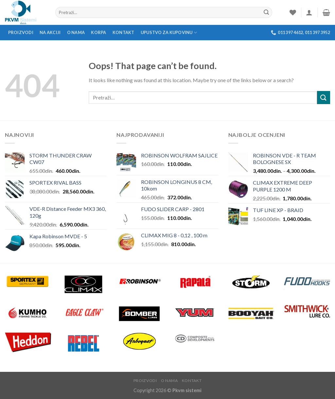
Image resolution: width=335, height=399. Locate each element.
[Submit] (323, 97)
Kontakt (123, 32)
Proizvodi (20, 32)
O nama (76, 32)
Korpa (98, 32)
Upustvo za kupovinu (169, 32)
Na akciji (50, 32)
